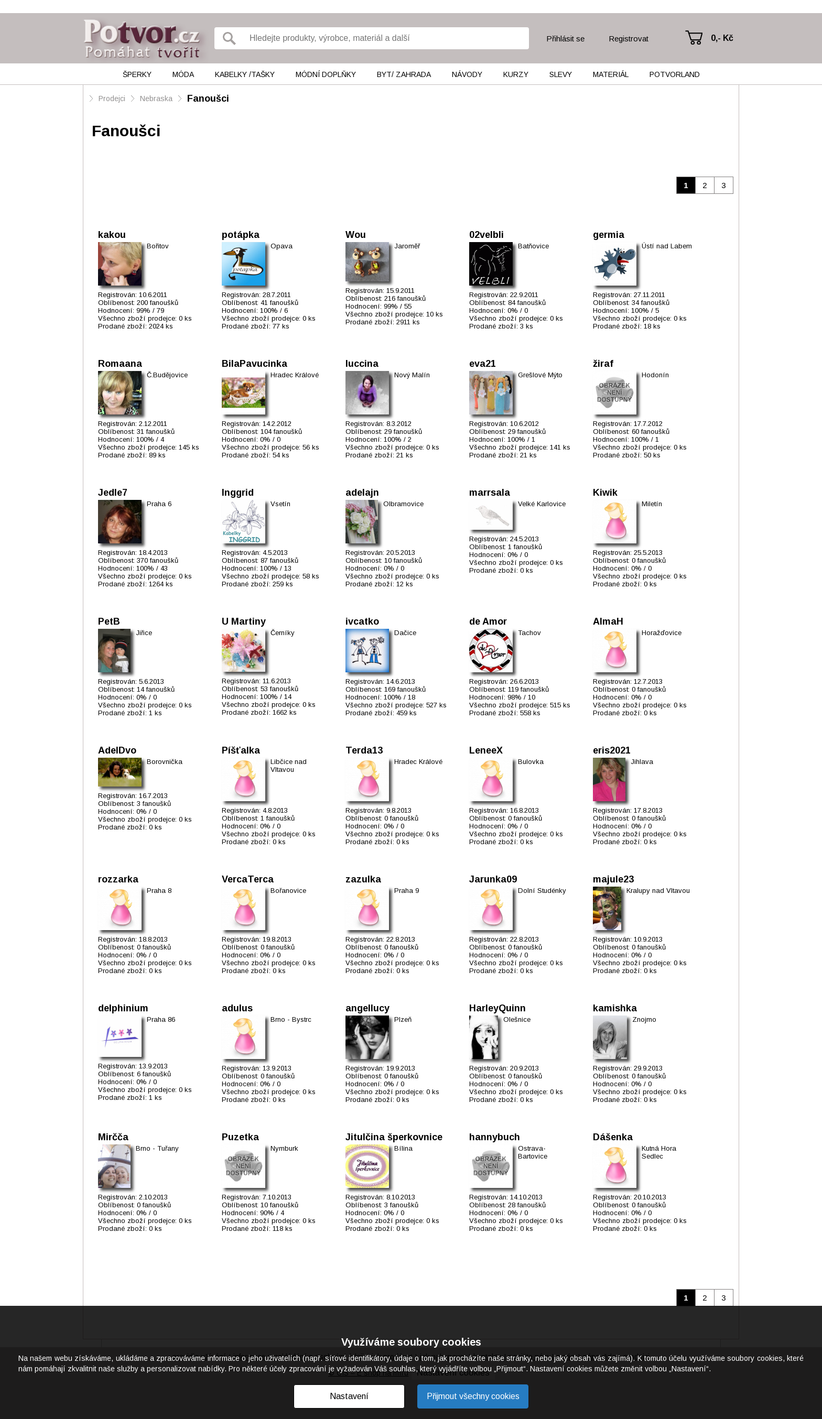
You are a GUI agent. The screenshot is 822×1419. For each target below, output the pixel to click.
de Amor (488, 621)
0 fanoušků (649, 560)
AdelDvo (117, 750)
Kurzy (515, 74)
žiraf (603, 363)
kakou (112, 235)
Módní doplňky (326, 74)
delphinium (123, 1008)
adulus (237, 1008)
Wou (355, 235)
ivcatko (362, 621)
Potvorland (675, 74)
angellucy (367, 1008)
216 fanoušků (405, 298)
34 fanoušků (650, 303)
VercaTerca (248, 879)
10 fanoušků (403, 560)
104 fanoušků (281, 431)
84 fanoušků (527, 303)
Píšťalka (241, 750)
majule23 (613, 879)
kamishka (615, 1008)
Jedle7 (112, 492)
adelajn (362, 492)
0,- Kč (722, 38)
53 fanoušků (279, 689)
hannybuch (494, 1137)
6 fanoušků (154, 1074)
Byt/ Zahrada (404, 74)
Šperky (137, 74)
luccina (361, 363)
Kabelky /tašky (245, 74)
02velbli (486, 235)
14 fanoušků (156, 689)
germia (608, 235)
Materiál (611, 74)
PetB (109, 621)
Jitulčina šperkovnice (393, 1137)
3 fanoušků (154, 803)
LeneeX (486, 750)
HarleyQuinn (497, 1008)
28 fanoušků (527, 1205)
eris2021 (612, 750)
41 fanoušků (279, 303)
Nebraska (156, 98)
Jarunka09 (493, 879)
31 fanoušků (156, 431)
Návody (467, 74)
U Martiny (244, 621)
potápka (240, 235)
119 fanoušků (528, 689)
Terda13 (364, 750)
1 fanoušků (525, 547)
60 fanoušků (650, 431)
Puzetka (240, 1137)
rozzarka (118, 879)
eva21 (482, 363)
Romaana (120, 363)
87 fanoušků (279, 560)
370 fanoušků (157, 560)
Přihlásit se (565, 38)
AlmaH (608, 621)
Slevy (560, 74)
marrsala (489, 492)
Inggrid (238, 492)
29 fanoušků (403, 431)
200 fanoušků (157, 303)
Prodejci (112, 98)
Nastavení (349, 1396)
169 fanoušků (405, 689)
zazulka (363, 879)
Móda (183, 74)
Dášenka (613, 1137)
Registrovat (628, 38)
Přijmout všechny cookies (473, 1396)
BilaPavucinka (254, 363)
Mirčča (113, 1137)
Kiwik (605, 492)
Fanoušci (208, 98)
